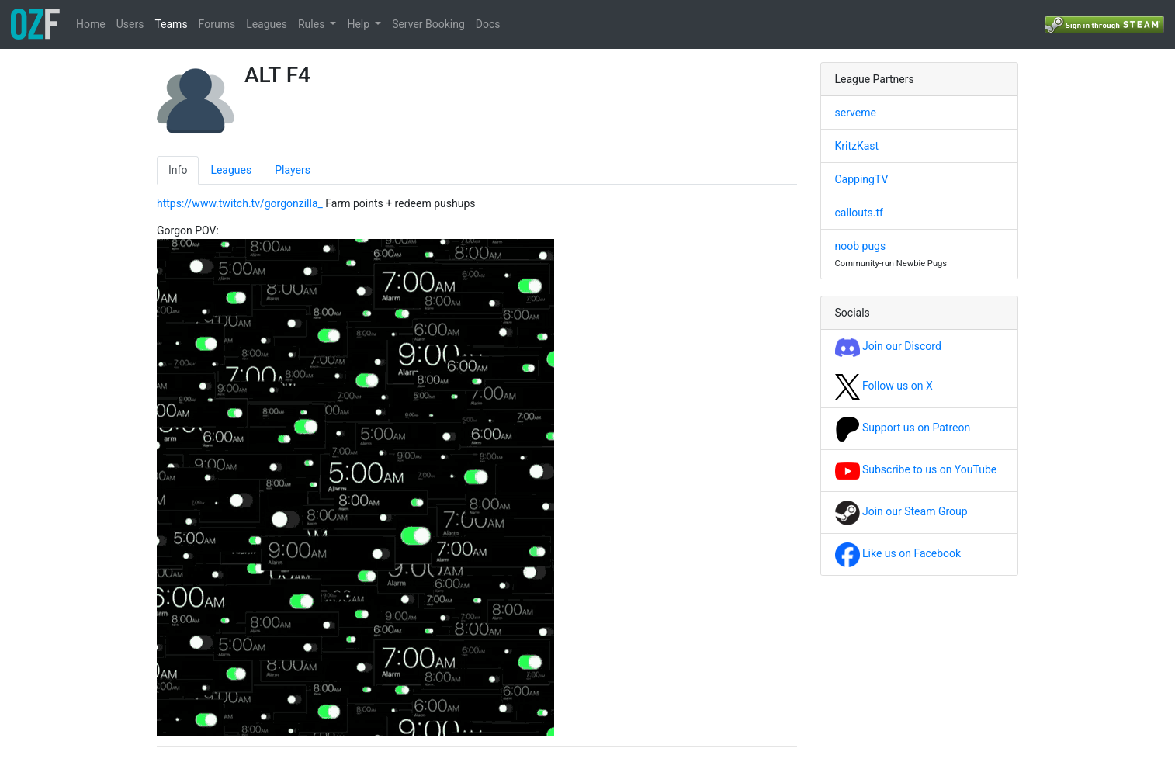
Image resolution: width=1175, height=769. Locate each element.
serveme (855, 112)
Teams (170, 24)
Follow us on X (884, 385)
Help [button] (359, 24)
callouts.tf (859, 212)
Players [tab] (292, 170)
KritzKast (857, 146)
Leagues (266, 24)
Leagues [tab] (230, 170)
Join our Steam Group (901, 511)
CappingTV (862, 179)
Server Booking (428, 24)
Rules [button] (313, 24)
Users (130, 24)
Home (91, 24)
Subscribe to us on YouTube (916, 469)
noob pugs (860, 246)
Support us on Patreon (903, 427)
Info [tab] (177, 170)
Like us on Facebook (898, 553)
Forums (217, 24)
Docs (488, 24)
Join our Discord (888, 346)
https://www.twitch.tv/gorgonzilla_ (240, 203)
